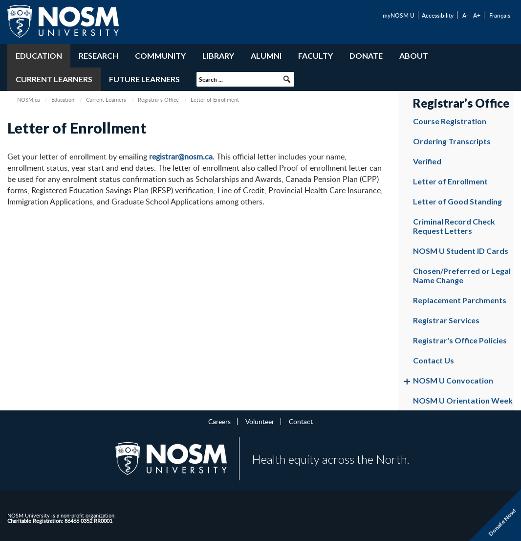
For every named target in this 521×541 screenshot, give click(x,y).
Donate (366, 55)
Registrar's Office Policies (460, 340)
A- (465, 15)
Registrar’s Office (158, 99)
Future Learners (144, 79)
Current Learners (54, 79)
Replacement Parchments (459, 300)
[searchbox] (245, 79)
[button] (287, 79)
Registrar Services (446, 320)
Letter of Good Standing (457, 201)
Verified (427, 161)
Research (98, 55)
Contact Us (433, 360)
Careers (219, 421)
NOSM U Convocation (453, 380)
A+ (476, 15)
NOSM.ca (28, 99)
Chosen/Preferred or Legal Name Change (462, 275)
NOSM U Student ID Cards (460, 250)
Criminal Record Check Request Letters (454, 226)
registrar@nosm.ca (181, 156)
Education (39, 55)
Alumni (266, 55)
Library (218, 55)
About (413, 55)
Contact (301, 421)
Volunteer (259, 421)
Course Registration (449, 121)
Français (499, 15)
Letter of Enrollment (450, 181)
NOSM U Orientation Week (463, 400)
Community (160, 55)
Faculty (315, 55)
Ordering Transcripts (452, 141)
